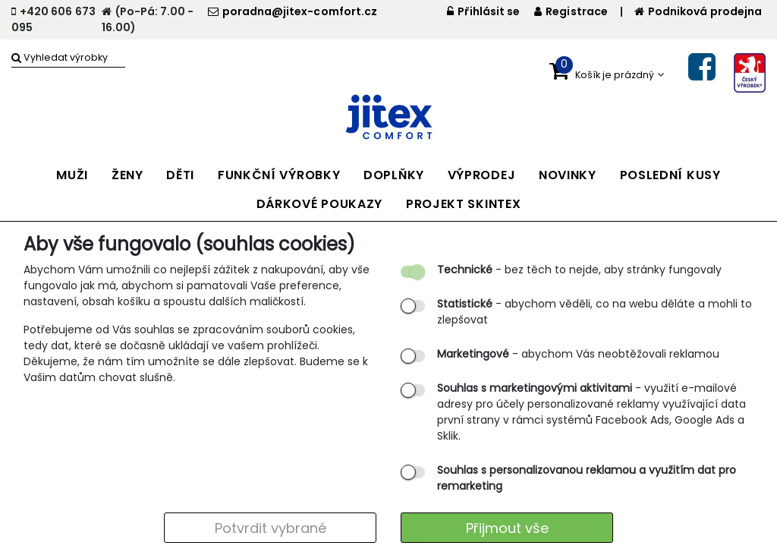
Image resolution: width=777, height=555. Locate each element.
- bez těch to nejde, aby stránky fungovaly (579, 269)
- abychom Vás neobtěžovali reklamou (578, 353)
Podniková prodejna (698, 11)
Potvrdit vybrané (270, 528)
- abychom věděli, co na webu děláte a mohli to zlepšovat (594, 311)
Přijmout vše (507, 528)
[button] (606, 71)
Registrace (571, 11)
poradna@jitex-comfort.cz (292, 11)
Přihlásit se (484, 11)
